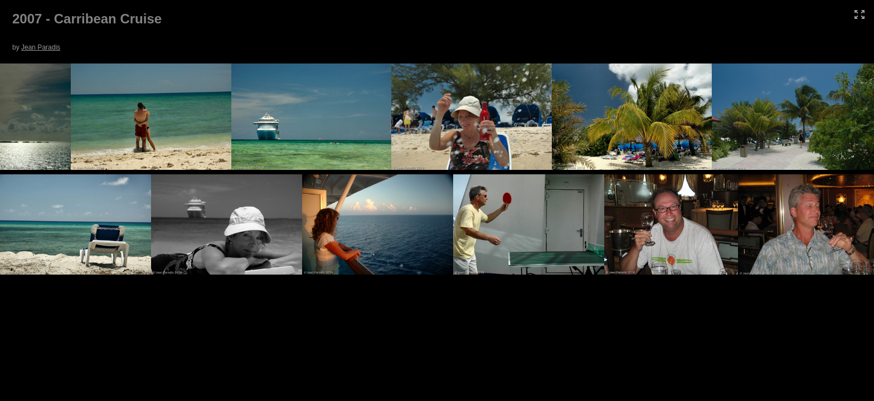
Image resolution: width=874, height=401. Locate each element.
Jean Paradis (40, 47)
